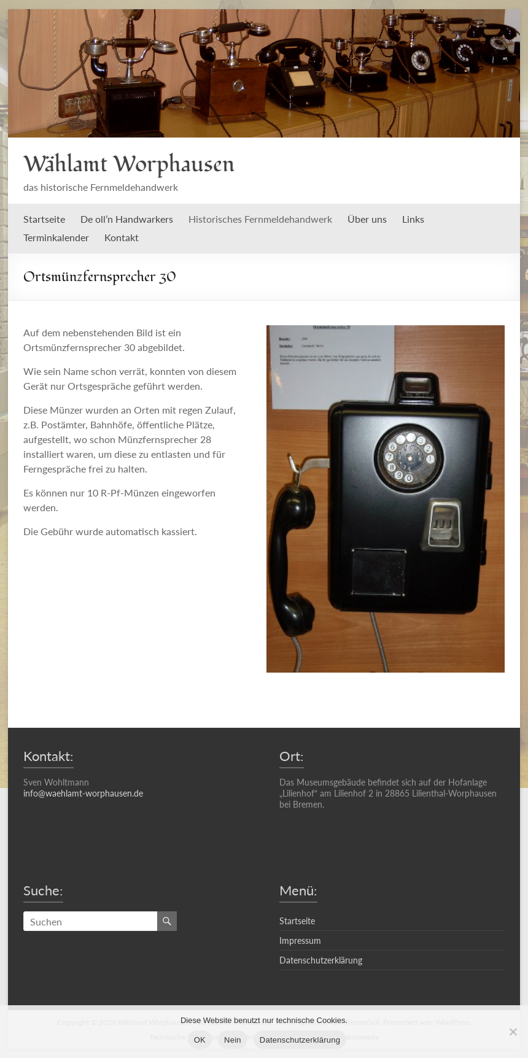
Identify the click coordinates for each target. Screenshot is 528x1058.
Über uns (367, 219)
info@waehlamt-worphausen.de (83, 793)
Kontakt (121, 237)
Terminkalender (56, 237)
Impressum (300, 940)
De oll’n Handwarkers (126, 219)
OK (200, 1039)
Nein (232, 1039)
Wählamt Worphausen (129, 164)
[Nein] (513, 1031)
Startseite (44, 219)
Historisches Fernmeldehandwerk (260, 219)
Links (413, 219)
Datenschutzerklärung (320, 960)
